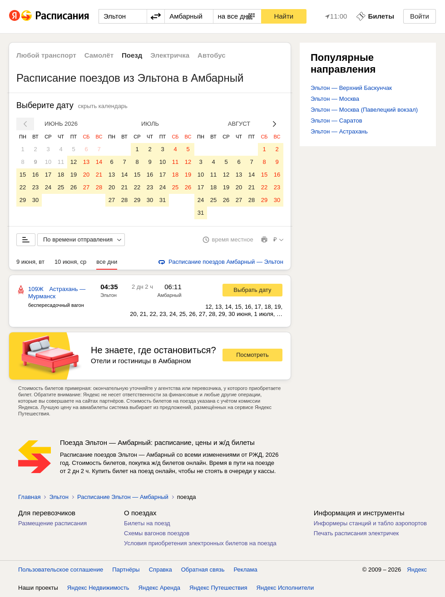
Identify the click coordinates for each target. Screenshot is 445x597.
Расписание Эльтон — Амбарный (122, 496)
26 (73, 187)
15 (23, 174)
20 (86, 174)
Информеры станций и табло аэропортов (370, 523)
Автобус (212, 55)
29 (23, 200)
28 (99, 187)
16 (35, 174)
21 (99, 174)
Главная (29, 496)
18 (61, 174)
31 (162, 200)
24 (48, 187)
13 (86, 161)
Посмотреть (252, 354)
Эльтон (108, 295)
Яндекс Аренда (159, 587)
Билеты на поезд (147, 523)
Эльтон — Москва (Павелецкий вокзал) (364, 109)
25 (61, 187)
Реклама (245, 569)
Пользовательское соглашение (60, 569)
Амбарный (169, 295)
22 (23, 187)
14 (99, 161)
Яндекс (417, 569)
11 (61, 161)
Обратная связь (203, 569)
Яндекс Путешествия (218, 587)
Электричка (169, 55)
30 (35, 200)
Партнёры (125, 569)
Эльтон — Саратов (336, 120)
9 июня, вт (30, 261)
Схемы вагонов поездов (156, 533)
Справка (160, 569)
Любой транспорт (46, 55)
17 (48, 174)
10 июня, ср (70, 261)
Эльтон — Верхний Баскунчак (351, 87)
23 (35, 187)
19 (73, 174)
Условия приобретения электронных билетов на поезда (200, 543)
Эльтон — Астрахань (339, 131)
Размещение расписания (52, 523)
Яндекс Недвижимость (98, 587)
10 (48, 161)
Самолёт (99, 55)
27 (86, 187)
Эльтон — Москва (335, 98)
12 (73, 161)
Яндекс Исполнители (285, 587)
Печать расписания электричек (356, 533)
